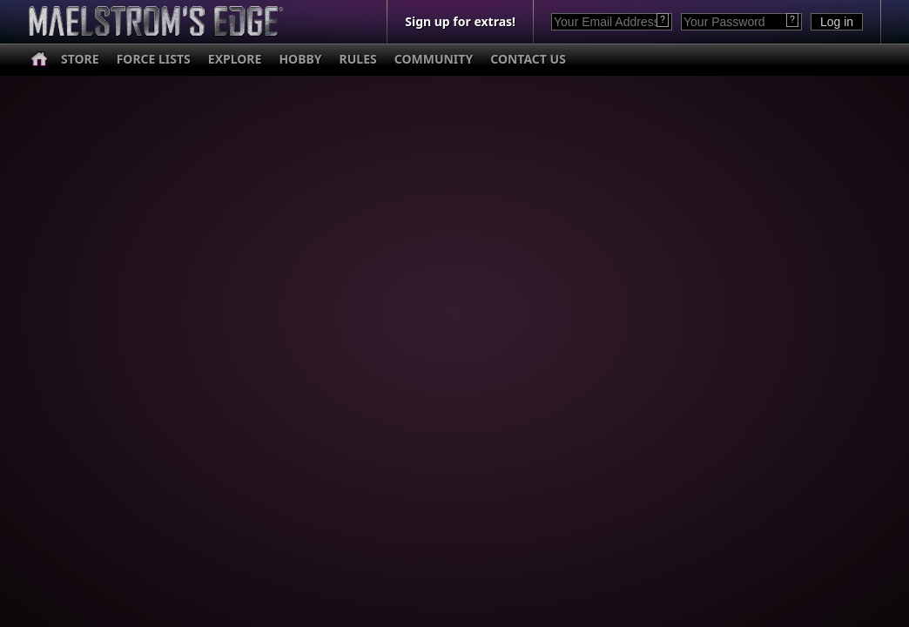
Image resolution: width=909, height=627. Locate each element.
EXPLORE (235, 59)
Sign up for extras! (460, 21)
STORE (80, 59)
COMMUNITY (433, 59)
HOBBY (300, 59)
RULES (358, 59)
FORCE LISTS (154, 59)
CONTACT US (528, 59)
